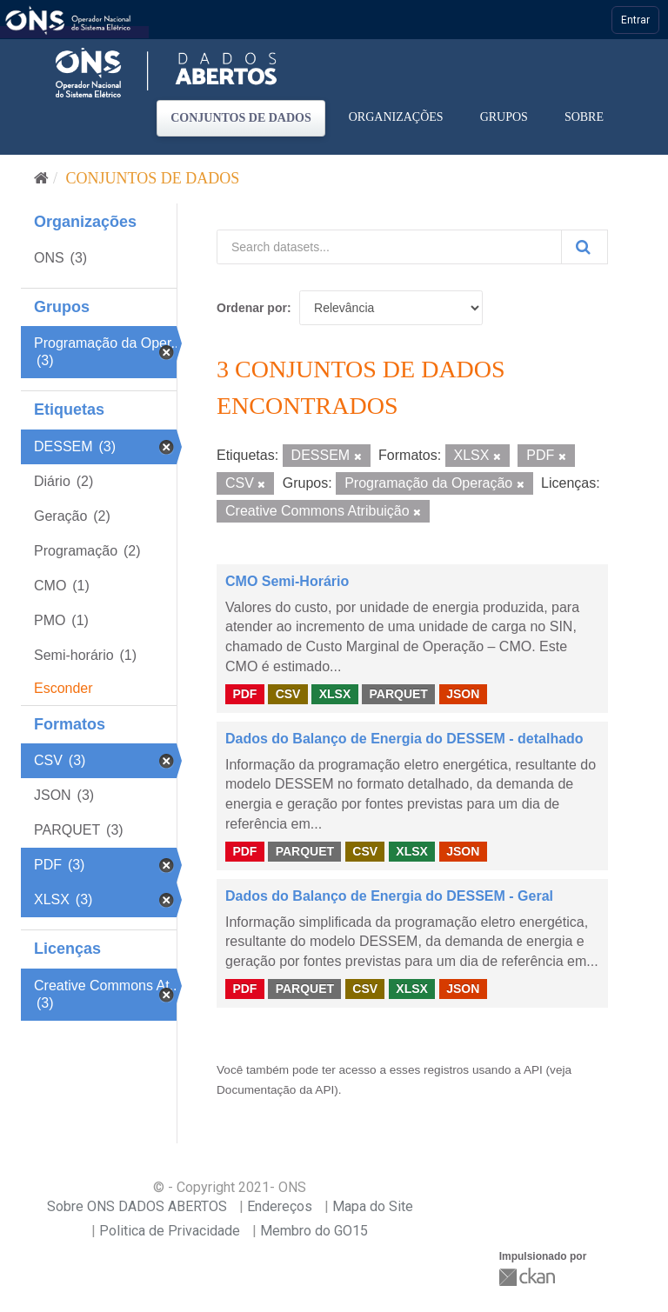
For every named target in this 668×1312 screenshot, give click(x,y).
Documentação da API (275, 1089)
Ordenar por (252, 308)
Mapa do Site (372, 1206)
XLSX (335, 694)
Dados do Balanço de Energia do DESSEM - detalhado (404, 738)
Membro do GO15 (314, 1230)
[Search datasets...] (389, 247)
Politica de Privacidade (169, 1230)
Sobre (584, 116)
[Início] (41, 178)
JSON (462, 694)
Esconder (63, 688)
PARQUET (398, 694)
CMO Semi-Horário (287, 581)
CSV (288, 694)
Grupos (504, 116)
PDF (244, 694)
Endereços (279, 1206)
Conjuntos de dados (240, 117)
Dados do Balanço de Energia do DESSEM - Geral (389, 896)
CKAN (528, 1277)
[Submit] (584, 247)
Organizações (396, 116)
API (533, 1069)
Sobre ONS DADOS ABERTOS (137, 1206)
